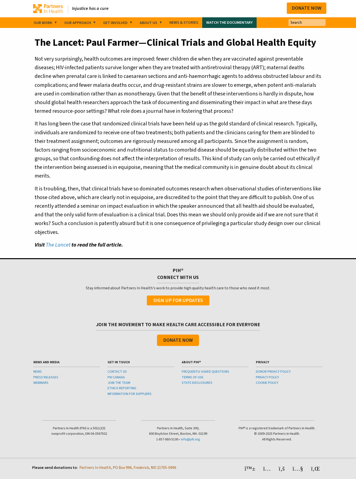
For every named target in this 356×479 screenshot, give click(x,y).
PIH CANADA (116, 377)
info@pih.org (190, 439)
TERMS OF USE (192, 377)
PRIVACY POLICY (267, 377)
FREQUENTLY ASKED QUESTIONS (205, 371)
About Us (148, 22)
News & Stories (183, 22)
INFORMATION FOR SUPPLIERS (130, 393)
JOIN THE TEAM (119, 382)
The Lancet (58, 245)
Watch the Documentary (229, 22)
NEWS (37, 371)
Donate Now (306, 8)
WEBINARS (40, 382)
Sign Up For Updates (178, 300)
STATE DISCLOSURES (197, 382)
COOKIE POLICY (267, 382)
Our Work (43, 22)
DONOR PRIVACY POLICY (273, 371)
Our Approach (77, 22)
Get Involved (115, 22)
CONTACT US (117, 371)
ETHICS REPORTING (122, 388)
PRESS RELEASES (45, 377)
